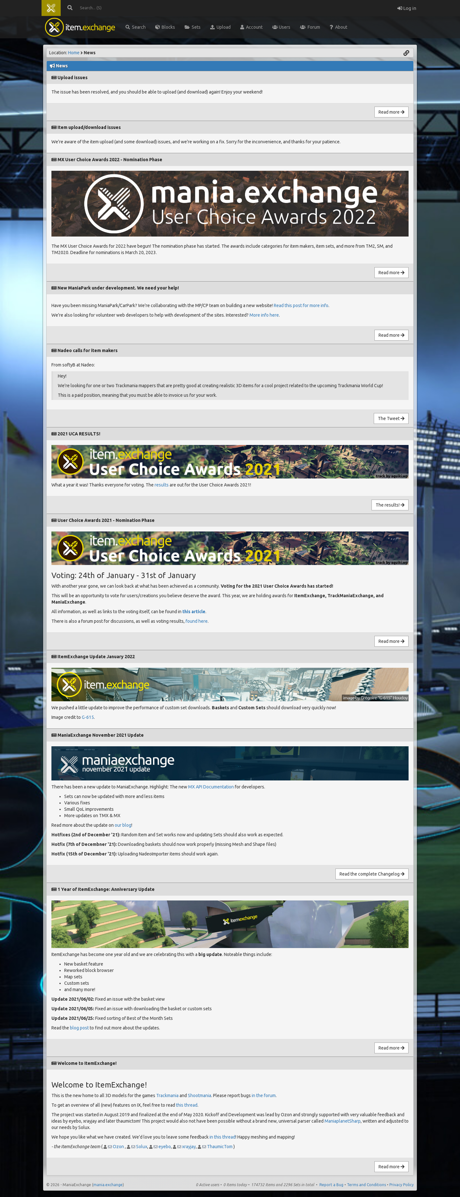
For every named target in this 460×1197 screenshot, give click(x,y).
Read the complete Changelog (372, 874)
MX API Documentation (211, 786)
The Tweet (391, 418)
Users (281, 27)
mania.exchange (108, 1185)
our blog (123, 825)
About (338, 27)
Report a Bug (331, 1185)
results (162, 484)
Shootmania (199, 1095)
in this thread (222, 1137)
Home (74, 52)
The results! (390, 505)
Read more (391, 112)
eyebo (164, 1146)
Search (136, 27)
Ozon (118, 1146)
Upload (220, 27)
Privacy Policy (401, 1185)
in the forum (264, 1095)
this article (193, 611)
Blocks (165, 27)
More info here (264, 315)
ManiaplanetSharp (343, 1121)
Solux (141, 1146)
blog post (79, 1027)
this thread (186, 1105)
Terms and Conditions (366, 1185)
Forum (310, 27)
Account (251, 27)
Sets (193, 27)
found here (197, 621)
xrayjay (189, 1146)
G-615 (88, 717)
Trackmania (167, 1095)
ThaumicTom (220, 1146)
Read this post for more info (301, 305)
